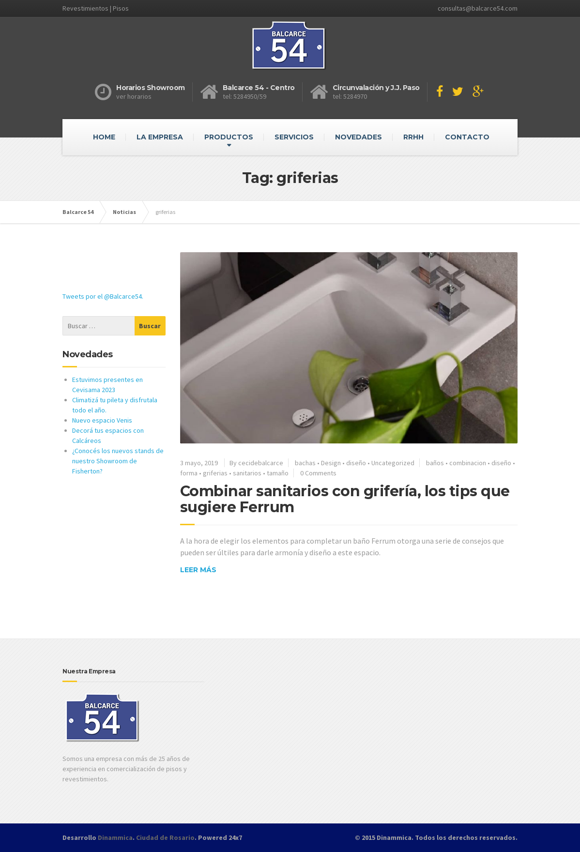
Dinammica (115, 837)
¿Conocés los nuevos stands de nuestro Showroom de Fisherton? (118, 460)
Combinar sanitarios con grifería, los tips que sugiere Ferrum (345, 499)
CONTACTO (467, 137)
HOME (104, 137)
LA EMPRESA (160, 137)
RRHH (413, 137)
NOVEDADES (358, 137)
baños (435, 462)
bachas (305, 462)
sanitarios (247, 473)
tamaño (278, 473)
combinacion (467, 462)
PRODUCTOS (228, 137)
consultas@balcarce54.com (478, 8)
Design (331, 462)
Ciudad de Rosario (165, 837)
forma (189, 473)
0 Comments (318, 473)
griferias (215, 473)
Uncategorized (392, 462)
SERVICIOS (294, 137)
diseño (356, 462)
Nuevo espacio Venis (102, 420)
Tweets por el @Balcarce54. (102, 296)
